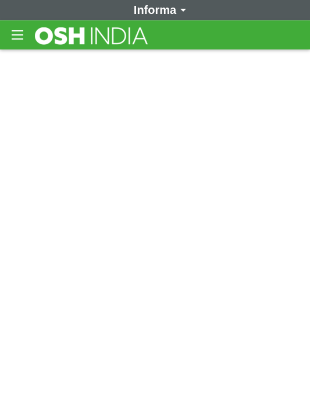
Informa (158, 9)
